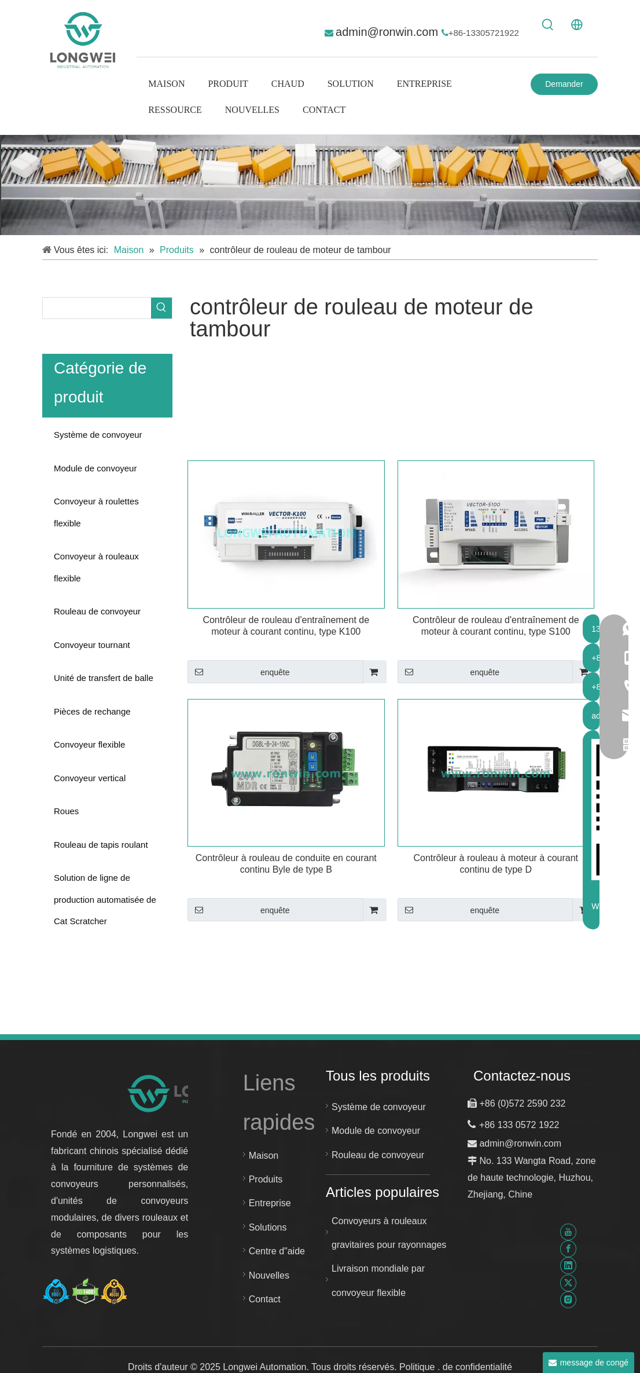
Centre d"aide (277, 1251)
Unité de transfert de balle (103, 678)
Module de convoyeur (95, 468)
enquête (238, 671)
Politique (418, 1367)
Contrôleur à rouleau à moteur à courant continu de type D (495, 863)
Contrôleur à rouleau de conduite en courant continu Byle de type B (286, 863)
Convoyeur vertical (90, 778)
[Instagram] (568, 1299)
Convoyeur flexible (89, 744)
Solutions (268, 1227)
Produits (266, 1179)
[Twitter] (568, 1282)
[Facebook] (568, 1248)
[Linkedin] (568, 1265)
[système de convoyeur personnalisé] (320, 185)
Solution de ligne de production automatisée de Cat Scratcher (105, 899)
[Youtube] (568, 1232)
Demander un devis (564, 87)
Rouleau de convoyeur (97, 611)
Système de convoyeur (98, 435)
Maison (264, 1155)
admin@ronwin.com (389, 31)
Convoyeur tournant (92, 645)
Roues (66, 811)
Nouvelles (269, 1275)
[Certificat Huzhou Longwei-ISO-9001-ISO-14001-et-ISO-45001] (85, 1291)
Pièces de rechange (92, 711)
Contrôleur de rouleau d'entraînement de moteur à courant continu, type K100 (286, 625)
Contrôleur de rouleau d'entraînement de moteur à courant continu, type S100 (496, 625)
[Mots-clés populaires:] (548, 24)
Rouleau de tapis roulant (101, 845)
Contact (265, 1299)
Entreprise (270, 1203)
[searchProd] (97, 308)
